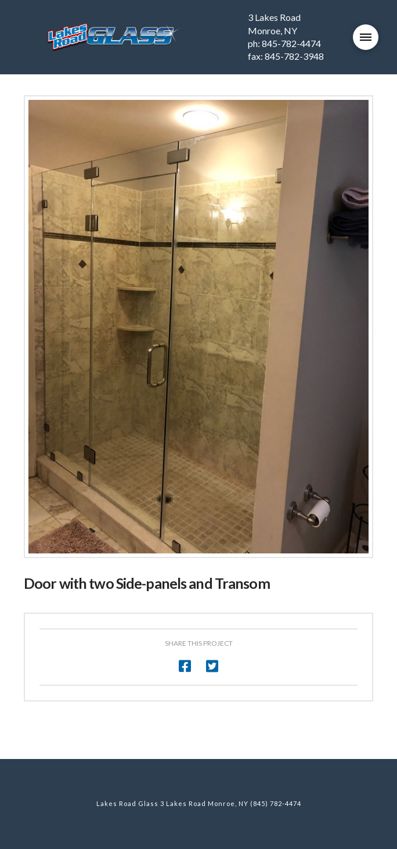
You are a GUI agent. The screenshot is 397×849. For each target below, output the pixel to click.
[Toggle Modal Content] (365, 37)
